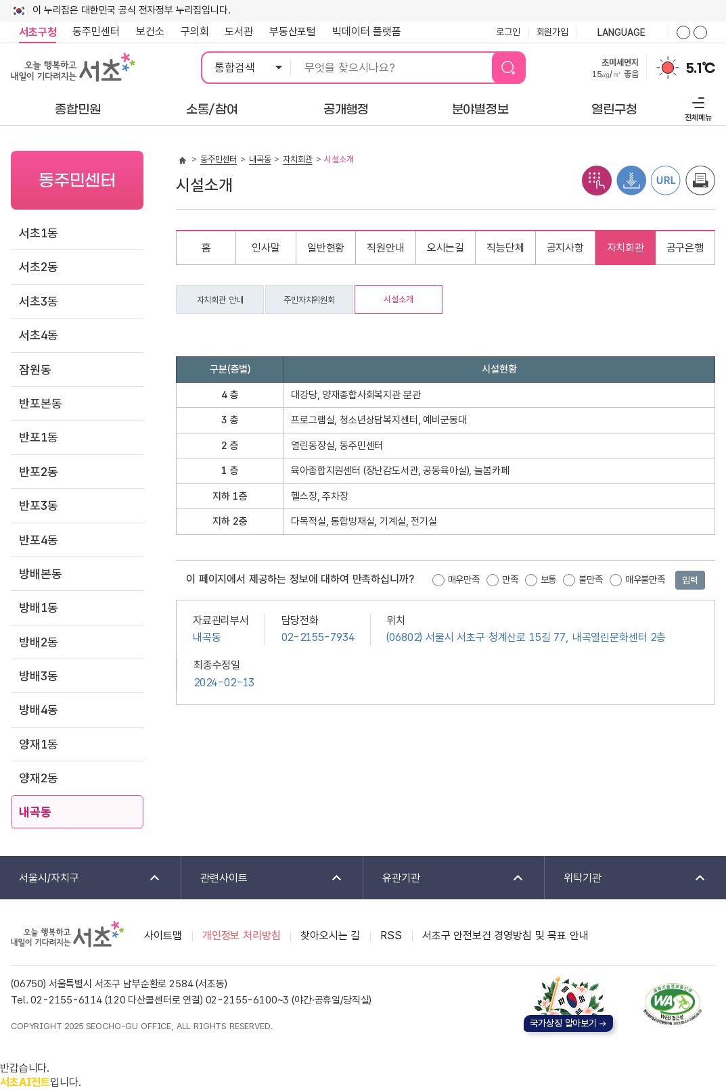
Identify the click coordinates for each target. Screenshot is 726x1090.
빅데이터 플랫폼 (366, 31)
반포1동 (38, 437)
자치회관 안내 (220, 300)
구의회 (195, 31)
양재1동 (38, 744)
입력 (690, 580)
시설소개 (398, 299)
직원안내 (385, 247)
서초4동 (38, 335)
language (622, 33)
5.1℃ (700, 68)
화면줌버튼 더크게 (683, 32)
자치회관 (297, 159)
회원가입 (552, 31)
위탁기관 (626, 879)
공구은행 (685, 247)
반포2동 (38, 472)
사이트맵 (162, 935)
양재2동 (38, 778)
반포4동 (38, 540)
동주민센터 (92, 32)
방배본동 (40, 574)
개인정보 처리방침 (241, 935)
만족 (510, 579)
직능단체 (505, 247)
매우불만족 (645, 579)
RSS (391, 935)
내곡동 (35, 812)
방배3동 (38, 676)
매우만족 (464, 579)
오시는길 (445, 247)
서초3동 (38, 301)
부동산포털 (292, 31)
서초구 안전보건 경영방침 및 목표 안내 (505, 935)
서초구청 (37, 32)
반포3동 (38, 505)
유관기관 (444, 879)
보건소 (150, 31)
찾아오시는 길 (330, 935)
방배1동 (38, 607)
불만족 (590, 579)
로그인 (508, 31)
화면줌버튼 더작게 (700, 32)
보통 (549, 579)
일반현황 (325, 247)
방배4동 (38, 710)
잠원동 (35, 369)
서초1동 (38, 233)
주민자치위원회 (309, 300)
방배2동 (38, 642)
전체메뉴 (696, 107)
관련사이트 (262, 879)
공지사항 (565, 247)
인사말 (266, 247)
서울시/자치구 (81, 879)
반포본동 (40, 403)
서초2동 (38, 267)
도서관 (239, 31)
